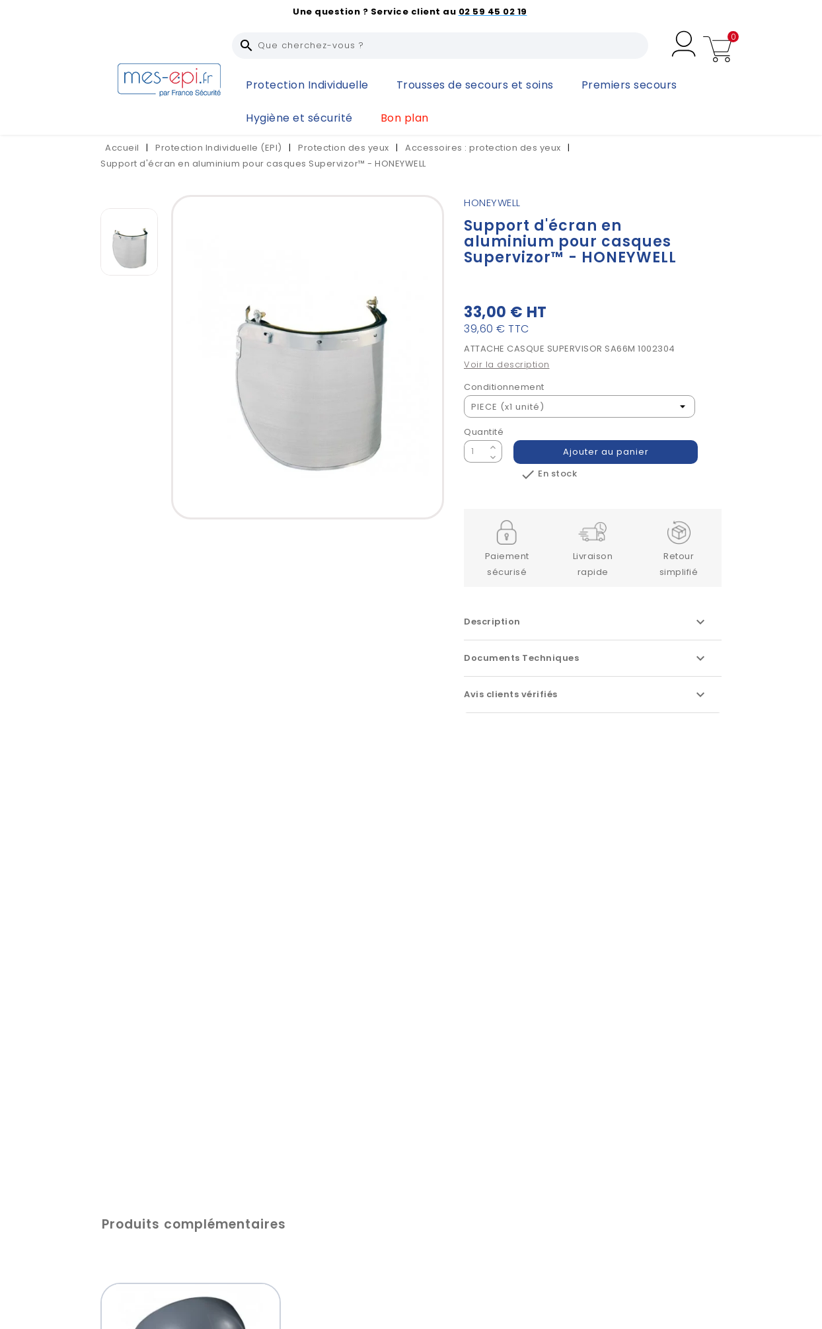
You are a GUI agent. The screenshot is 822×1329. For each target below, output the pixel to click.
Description (586, 622)
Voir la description (507, 364)
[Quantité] (475, 451)
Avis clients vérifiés (586, 694)
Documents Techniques (586, 658)
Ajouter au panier (606, 451)
